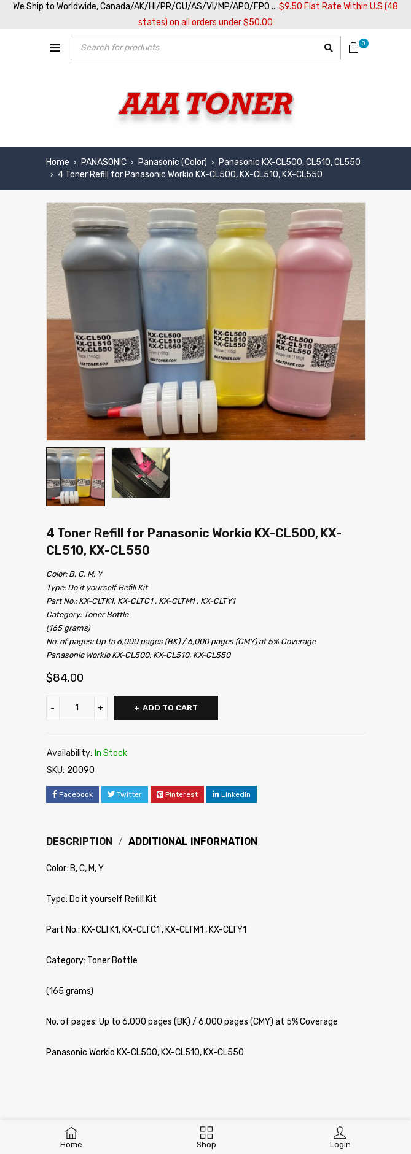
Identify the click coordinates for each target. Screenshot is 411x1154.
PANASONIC (104, 162)
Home (57, 162)
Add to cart (170, 707)
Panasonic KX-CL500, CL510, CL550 (290, 162)
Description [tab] (79, 841)
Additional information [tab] (192, 841)
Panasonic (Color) (172, 162)
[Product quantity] (77, 708)
